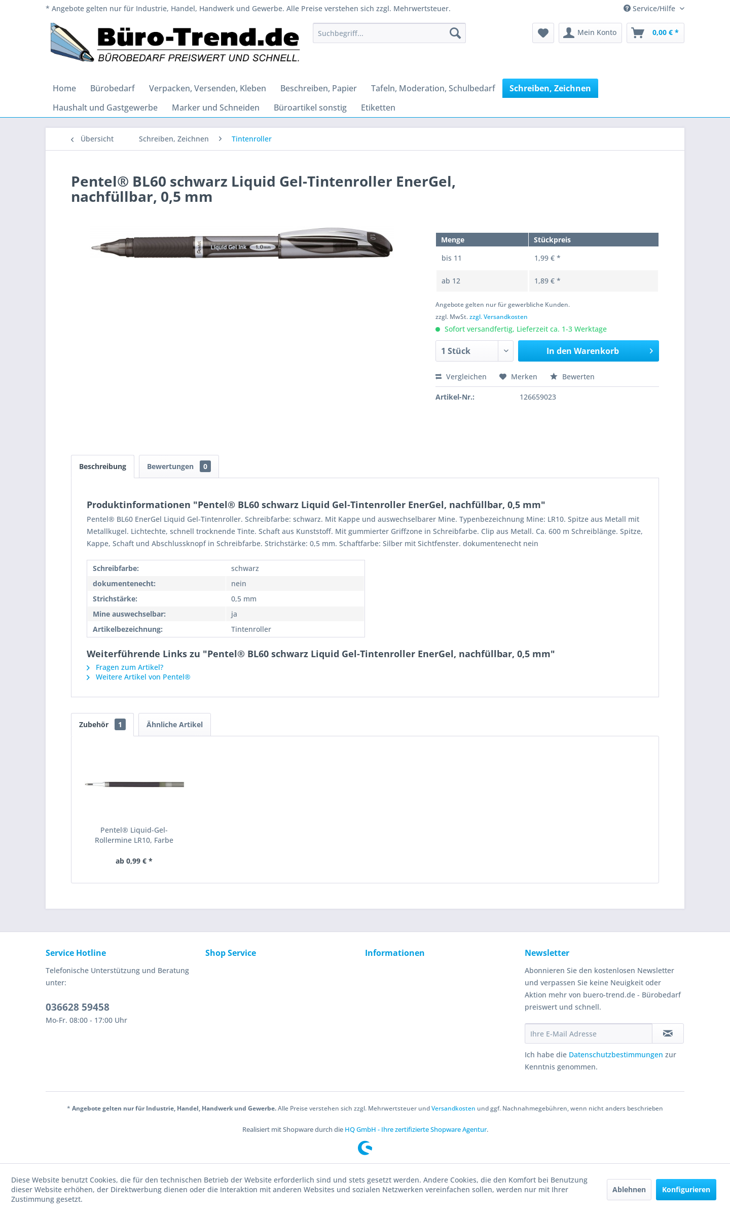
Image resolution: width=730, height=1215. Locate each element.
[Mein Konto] (590, 33)
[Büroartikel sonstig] (310, 107)
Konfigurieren (686, 1189)
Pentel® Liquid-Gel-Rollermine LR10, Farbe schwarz (134, 835)
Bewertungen (179, 466)
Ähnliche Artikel (175, 724)
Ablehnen (629, 1189)
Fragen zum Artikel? (125, 667)
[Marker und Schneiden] (216, 107)
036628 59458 (78, 1007)
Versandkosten (453, 1108)
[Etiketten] (378, 107)
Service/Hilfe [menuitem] (650, 8)
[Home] (64, 88)
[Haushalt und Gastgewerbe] (105, 107)
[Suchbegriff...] (389, 33)
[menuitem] (389, 33)
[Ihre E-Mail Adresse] (588, 1033)
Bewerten (572, 376)
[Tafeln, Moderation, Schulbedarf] (433, 88)
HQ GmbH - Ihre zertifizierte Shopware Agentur (416, 1129)
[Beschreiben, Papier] (318, 88)
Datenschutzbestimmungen (616, 1054)
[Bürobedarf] (112, 88)
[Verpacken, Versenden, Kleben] (207, 88)
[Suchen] (455, 33)
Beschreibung (102, 466)
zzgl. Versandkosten (498, 316)
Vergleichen (461, 376)
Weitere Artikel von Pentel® (139, 677)
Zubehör (102, 724)
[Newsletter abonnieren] (668, 1033)
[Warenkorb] (655, 33)
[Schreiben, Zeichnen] (550, 88)
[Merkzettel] (543, 33)
